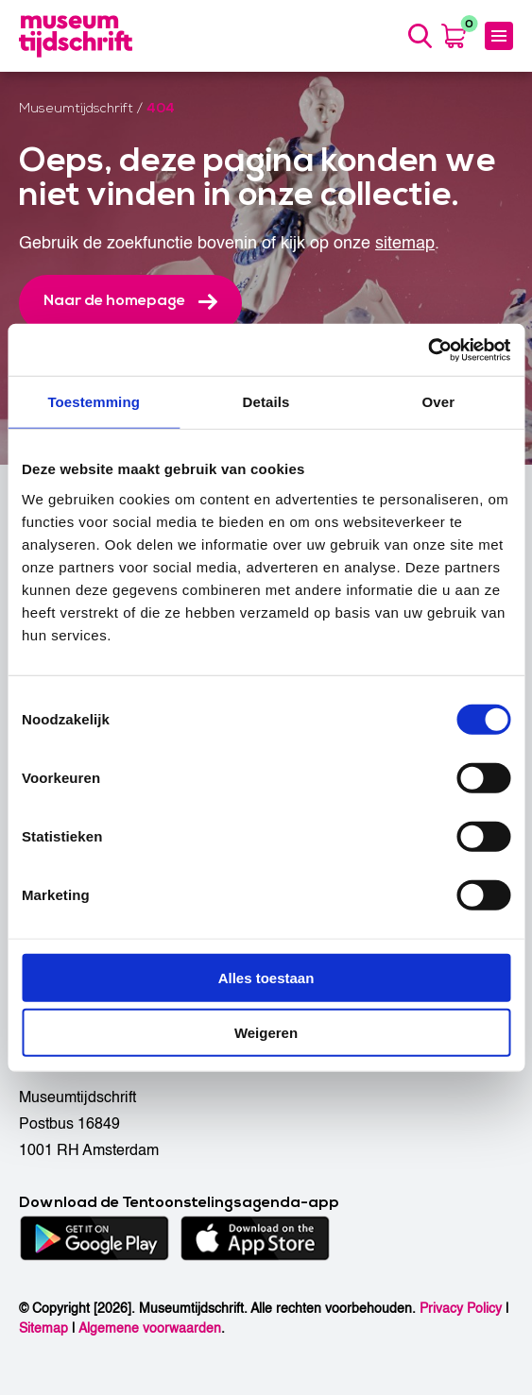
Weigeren (266, 1033)
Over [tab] (438, 402)
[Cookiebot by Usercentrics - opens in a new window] (427, 349)
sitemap (405, 243)
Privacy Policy (461, 1308)
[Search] (419, 36)
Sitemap (43, 1328)
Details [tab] (266, 402)
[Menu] (499, 36)
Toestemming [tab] (93, 402)
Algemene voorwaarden (149, 1328)
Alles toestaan (266, 977)
